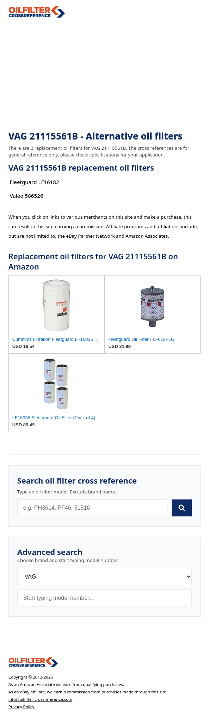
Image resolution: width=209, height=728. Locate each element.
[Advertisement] (104, 74)
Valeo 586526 (26, 195)
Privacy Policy (21, 706)
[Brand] (104, 576)
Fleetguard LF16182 (34, 181)
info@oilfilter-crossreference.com (40, 699)
